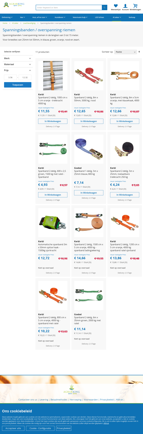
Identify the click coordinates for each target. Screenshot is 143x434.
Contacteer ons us (27, 399)
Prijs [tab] (6, 70)
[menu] (71, 17)
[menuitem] (6, 17)
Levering (44, 399)
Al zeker (15, 23)
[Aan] (25, 77)
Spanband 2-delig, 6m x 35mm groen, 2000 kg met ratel (87, 320)
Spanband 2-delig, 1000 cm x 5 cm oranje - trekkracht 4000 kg (52, 100)
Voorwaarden (91, 399)
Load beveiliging (29, 23)
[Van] (10, 77)
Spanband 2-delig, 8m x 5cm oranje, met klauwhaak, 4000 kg (124, 100)
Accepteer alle (13, 428)
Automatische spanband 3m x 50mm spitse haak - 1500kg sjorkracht (52, 247)
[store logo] (14, 4)
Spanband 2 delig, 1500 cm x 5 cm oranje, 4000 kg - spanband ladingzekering (88, 247)
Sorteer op (107, 51)
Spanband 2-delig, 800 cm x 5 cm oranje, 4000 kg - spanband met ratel (52, 320)
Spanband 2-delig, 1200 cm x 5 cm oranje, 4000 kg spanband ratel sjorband (124, 247)
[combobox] (71, 7)
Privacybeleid (107, 399)
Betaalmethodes (59, 399)
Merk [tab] (7, 58)
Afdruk (119, 399)
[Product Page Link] (52, 89)
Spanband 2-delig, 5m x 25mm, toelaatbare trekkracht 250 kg (122, 173)
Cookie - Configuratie (40, 428)
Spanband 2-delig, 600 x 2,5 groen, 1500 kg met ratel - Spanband (52, 173)
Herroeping (75, 399)
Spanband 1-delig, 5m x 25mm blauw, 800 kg (86, 172)
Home (5, 23)
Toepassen (17, 84)
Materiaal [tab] (9, 64)
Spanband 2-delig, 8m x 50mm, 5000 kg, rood (86, 99)
